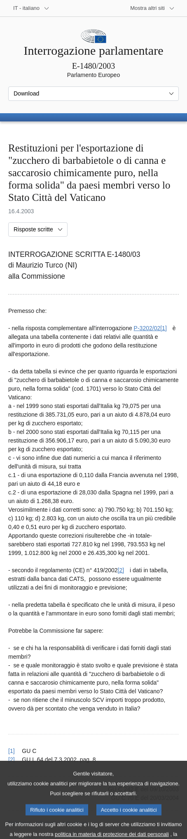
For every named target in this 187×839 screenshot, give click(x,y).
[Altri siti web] (152, 8)
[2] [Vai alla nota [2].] (121, 570)
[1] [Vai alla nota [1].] (163, 328)
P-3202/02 (147, 328)
